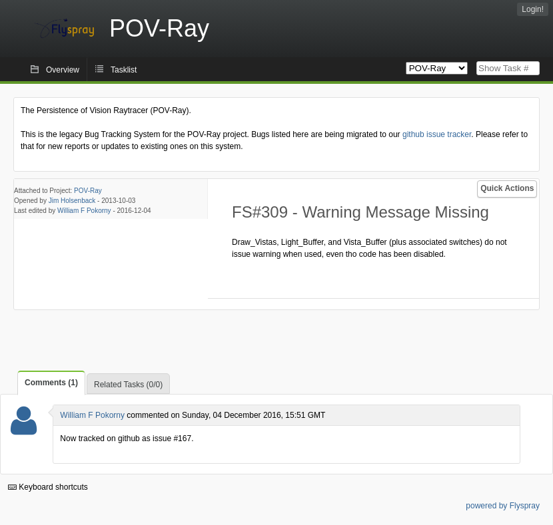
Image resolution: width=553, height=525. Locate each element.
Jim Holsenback (72, 200)
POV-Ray (88, 190)
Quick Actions (507, 188)
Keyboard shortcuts (48, 487)
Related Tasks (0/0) (128, 384)
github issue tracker (436, 134)
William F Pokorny (84, 210)
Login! (533, 9)
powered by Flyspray (503, 505)
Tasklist (124, 70)
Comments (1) (51, 382)
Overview (62, 70)
